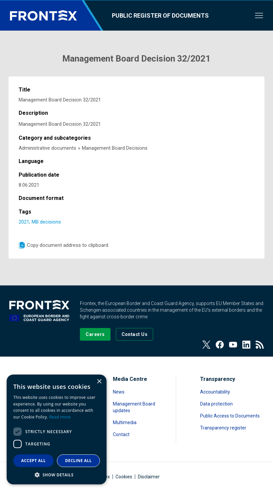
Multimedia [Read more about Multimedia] (124, 422)
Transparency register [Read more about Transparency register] (223, 427)
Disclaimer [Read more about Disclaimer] (149, 476)
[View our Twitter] (206, 345)
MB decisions (46, 222)
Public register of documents (160, 15)
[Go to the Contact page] (134, 334)
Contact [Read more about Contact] (121, 434)
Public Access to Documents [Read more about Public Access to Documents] (230, 415)
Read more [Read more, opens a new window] (60, 417)
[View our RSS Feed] (260, 345)
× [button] (99, 381)
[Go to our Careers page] (95, 334)
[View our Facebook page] (220, 345)
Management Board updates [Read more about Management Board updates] (134, 407)
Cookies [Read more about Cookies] (124, 476)
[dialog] (57, 429)
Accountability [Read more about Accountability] (215, 392)
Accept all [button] (33, 460)
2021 (24, 222)
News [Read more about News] (119, 392)
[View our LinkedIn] (246, 345)
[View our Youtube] (233, 345)
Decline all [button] (78, 460)
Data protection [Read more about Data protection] (216, 404)
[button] (56, 474)
